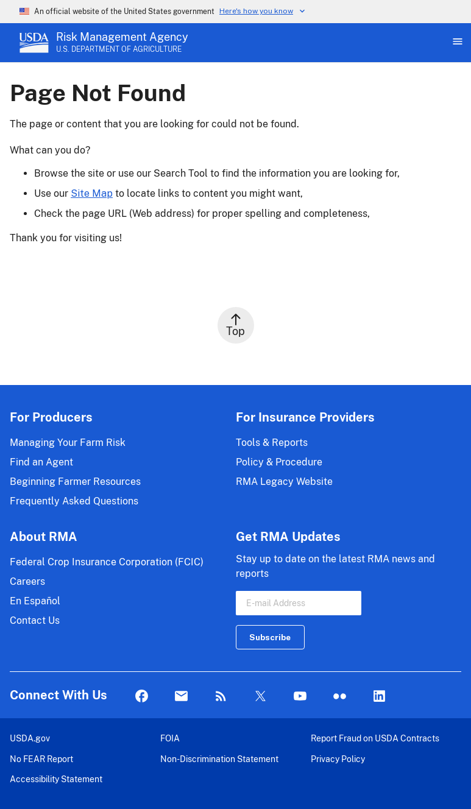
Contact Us (35, 620)
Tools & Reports (272, 442)
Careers (27, 581)
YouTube (300, 696)
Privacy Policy (338, 759)
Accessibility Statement (56, 779)
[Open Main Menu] (456, 42)
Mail (181, 696)
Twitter (260, 696)
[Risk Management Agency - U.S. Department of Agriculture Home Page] (122, 42)
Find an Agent (41, 462)
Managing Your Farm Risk (68, 442)
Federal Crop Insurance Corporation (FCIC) (107, 562)
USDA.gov (30, 738)
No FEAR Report (41, 759)
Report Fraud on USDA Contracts (375, 738)
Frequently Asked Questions (74, 501)
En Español (35, 601)
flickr (339, 696)
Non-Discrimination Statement (219, 759)
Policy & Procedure (279, 462)
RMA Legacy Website (284, 481)
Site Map (92, 193)
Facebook (141, 696)
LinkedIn (379, 696)
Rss (220, 696)
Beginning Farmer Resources (75, 481)
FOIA (170, 738)
